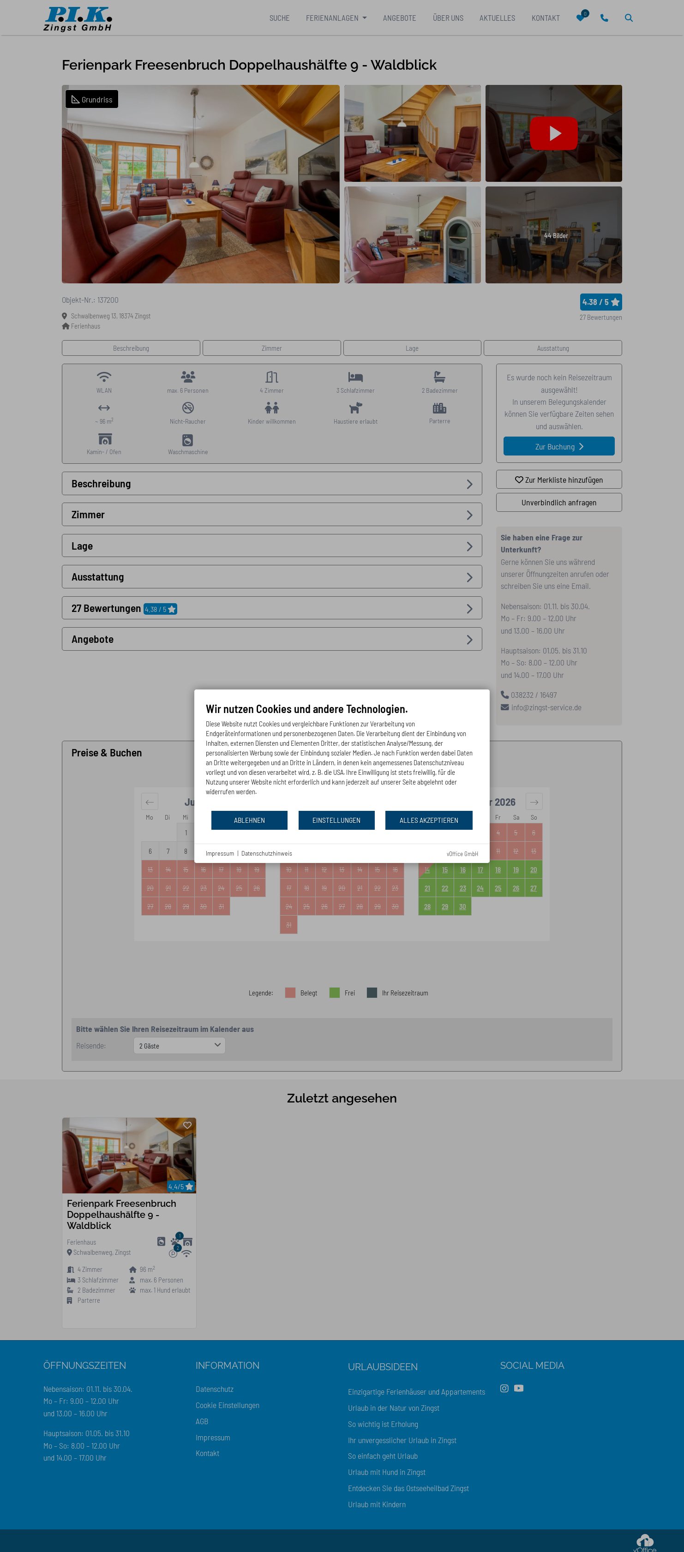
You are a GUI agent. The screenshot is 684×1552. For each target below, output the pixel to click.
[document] (342, 756)
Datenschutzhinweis (266, 853)
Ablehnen (249, 819)
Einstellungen (336, 819)
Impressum (220, 853)
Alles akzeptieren (429, 819)
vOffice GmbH (462, 853)
